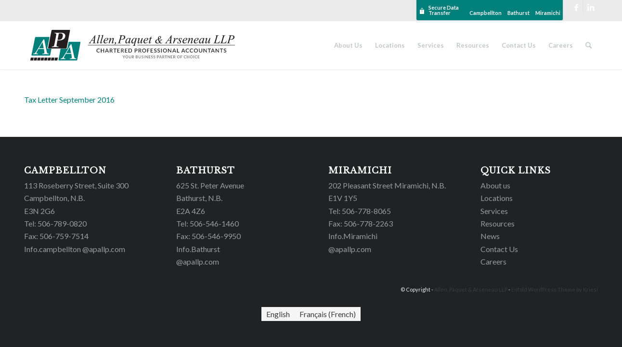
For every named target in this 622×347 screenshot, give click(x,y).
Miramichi (547, 12)
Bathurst (518, 12)
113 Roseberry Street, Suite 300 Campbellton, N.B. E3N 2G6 (76, 198)
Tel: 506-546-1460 (207, 223)
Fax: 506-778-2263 (360, 223)
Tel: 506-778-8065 (359, 210)
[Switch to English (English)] (278, 314)
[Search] (588, 45)
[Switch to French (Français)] (328, 314)
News (490, 235)
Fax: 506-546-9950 (208, 235)
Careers (493, 261)
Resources (497, 223)
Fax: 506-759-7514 (56, 235)
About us (495, 185)
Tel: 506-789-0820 (55, 223)
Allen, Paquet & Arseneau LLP (470, 289)
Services (494, 210)
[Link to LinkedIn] (590, 7)
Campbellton (485, 12)
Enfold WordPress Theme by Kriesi (554, 289)
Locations (496, 197)
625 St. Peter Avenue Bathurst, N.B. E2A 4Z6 (210, 198)
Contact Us (499, 249)
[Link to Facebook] (576, 7)
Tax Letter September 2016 (69, 99)
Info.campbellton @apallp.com (74, 249)
